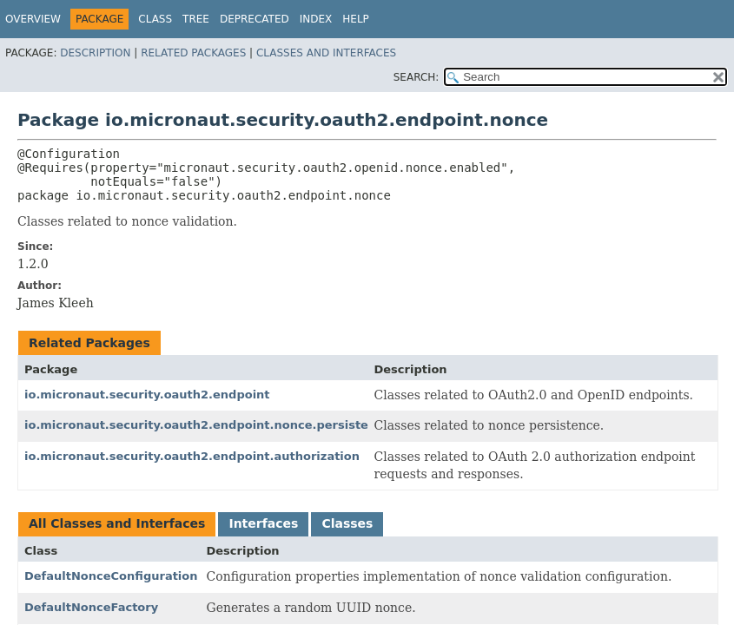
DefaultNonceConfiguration (111, 575)
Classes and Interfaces (326, 53)
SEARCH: (416, 77)
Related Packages (193, 53)
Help (355, 19)
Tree (195, 19)
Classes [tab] (347, 523)
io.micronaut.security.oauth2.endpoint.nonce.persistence (207, 424)
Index (316, 19)
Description (95, 53)
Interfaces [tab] (263, 523)
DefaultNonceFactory (91, 607)
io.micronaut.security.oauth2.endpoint (147, 394)
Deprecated (254, 19)
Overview (33, 19)
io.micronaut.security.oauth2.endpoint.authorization (192, 456)
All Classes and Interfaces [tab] (117, 523)
